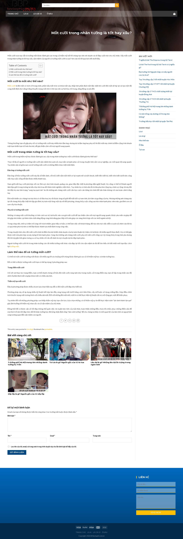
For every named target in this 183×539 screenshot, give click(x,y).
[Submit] (117, 5)
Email (52, 436)
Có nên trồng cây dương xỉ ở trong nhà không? (154, 115)
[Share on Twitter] (65, 321)
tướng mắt (14, 246)
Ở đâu (50, 14)
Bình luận (11, 416)
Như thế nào (144, 140)
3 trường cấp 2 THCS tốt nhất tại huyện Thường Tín (155, 100)
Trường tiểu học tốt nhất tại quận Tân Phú (155, 121)
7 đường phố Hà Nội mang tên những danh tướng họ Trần (156, 107)
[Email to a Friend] (70, 321)
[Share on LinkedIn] (78, 321)
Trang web (97, 436)
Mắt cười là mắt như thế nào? (21, 69)
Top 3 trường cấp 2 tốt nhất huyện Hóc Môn (156, 79)
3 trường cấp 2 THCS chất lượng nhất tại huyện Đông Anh (155, 92)
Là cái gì (37, 14)
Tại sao (142, 149)
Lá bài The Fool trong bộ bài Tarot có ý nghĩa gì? (156, 66)
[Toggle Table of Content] (39, 66)
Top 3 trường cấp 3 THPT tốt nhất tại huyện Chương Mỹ (157, 85)
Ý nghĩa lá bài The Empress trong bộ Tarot (155, 60)
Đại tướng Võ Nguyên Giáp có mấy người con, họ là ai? (155, 73)
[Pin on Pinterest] (74, 321)
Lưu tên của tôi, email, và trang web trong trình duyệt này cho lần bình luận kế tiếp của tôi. (43, 447)
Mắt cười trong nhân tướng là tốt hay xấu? (26, 72)
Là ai (26, 14)
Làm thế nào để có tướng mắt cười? (23, 75)
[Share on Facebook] (61, 321)
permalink (48, 329)
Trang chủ (12, 14)
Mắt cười (11, 86)
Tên (9, 436)
